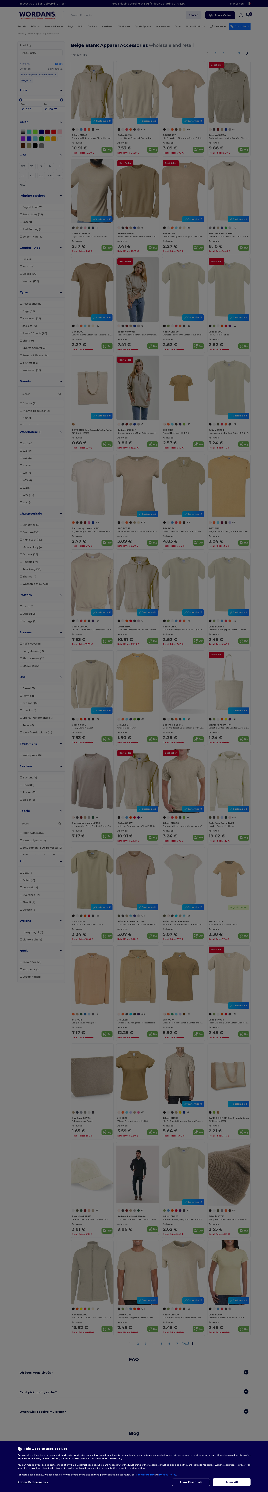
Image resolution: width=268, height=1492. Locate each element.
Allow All (232, 1482)
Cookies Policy (145, 1474)
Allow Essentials (191, 1482)
